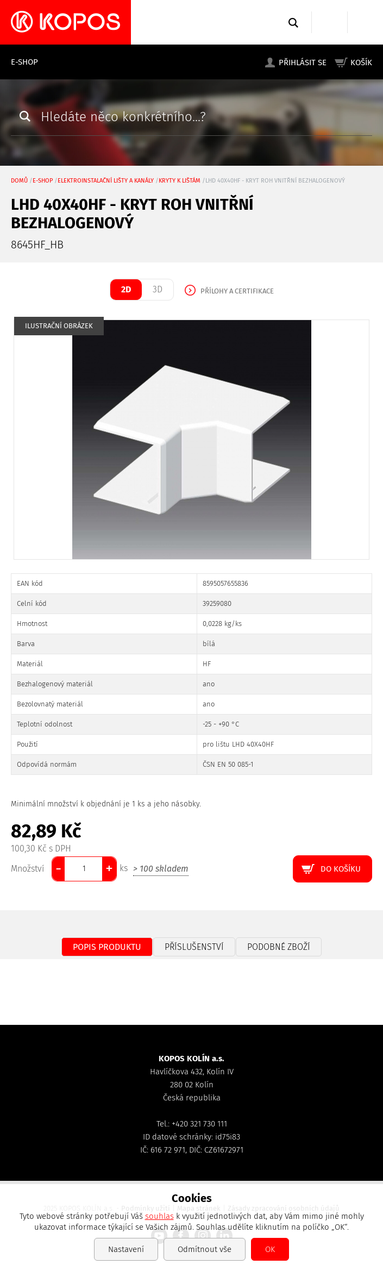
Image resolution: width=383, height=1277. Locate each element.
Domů (19, 180)
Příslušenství (194, 947)
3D (157, 289)
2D (126, 289)
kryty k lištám (179, 180)
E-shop (24, 62)
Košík (361, 62)
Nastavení (126, 1249)
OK (270, 1249)
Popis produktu (107, 947)
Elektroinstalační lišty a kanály (106, 180)
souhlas (159, 1216)
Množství (27, 868)
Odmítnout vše (204, 1249)
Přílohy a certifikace (237, 291)
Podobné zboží (278, 947)
